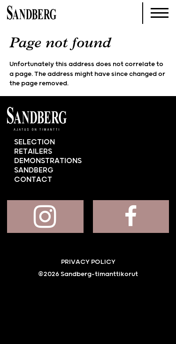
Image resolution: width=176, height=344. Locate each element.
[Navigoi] (159, 13)
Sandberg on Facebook (131, 216)
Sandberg (31, 13)
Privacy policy (88, 262)
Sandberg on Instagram (45, 216)
